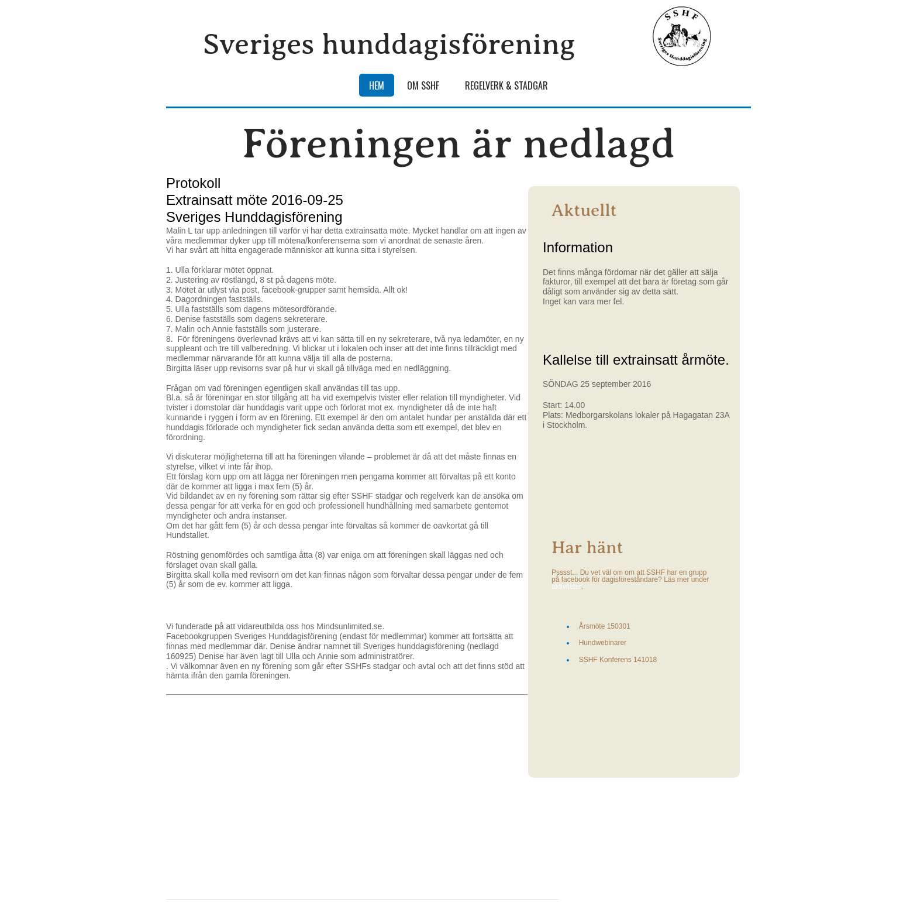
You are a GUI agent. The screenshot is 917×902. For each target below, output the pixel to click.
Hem (376, 85)
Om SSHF (423, 85)
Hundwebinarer (602, 643)
